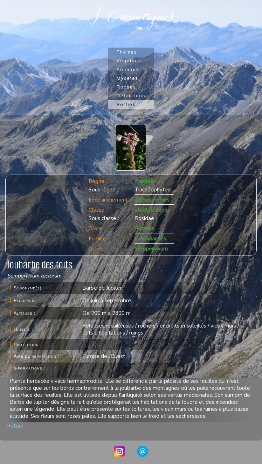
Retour (15, 425)
